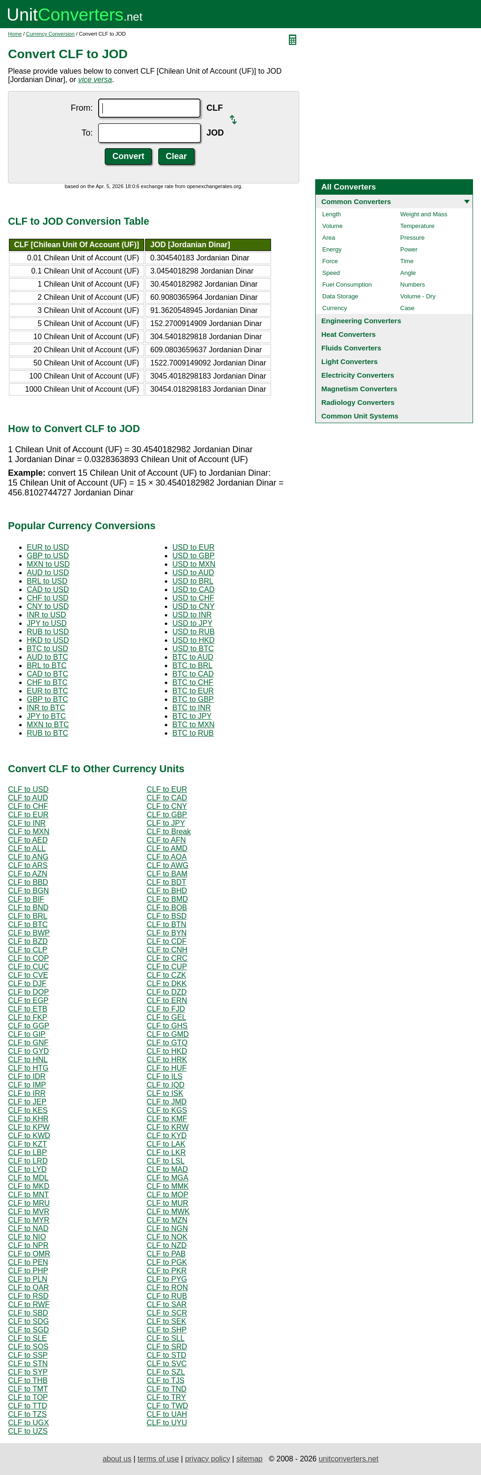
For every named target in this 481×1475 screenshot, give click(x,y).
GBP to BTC (47, 699)
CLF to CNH (167, 950)
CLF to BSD (166, 916)
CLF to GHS (167, 1026)
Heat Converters (348, 334)
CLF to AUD (28, 798)
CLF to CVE (28, 975)
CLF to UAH (167, 1414)
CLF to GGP (28, 1026)
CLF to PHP (28, 1271)
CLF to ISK (165, 1093)
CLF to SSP (27, 1355)
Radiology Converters (358, 402)
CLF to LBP (27, 1152)
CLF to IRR (27, 1093)
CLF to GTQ (167, 1043)
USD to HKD (193, 640)
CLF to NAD (28, 1228)
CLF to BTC (27, 924)
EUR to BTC (47, 691)
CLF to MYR (28, 1220)
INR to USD (46, 615)
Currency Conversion (50, 34)
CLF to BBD (28, 882)
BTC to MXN (193, 725)
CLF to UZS (27, 1431)
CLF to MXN (28, 832)
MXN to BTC (48, 725)
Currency (334, 308)
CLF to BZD (27, 941)
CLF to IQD (166, 1085)
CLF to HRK (167, 1060)
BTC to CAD (193, 674)
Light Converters (349, 361)
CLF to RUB (167, 1296)
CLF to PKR (166, 1271)
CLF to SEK (166, 1321)
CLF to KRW (168, 1127)
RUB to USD (48, 632)
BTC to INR (191, 708)
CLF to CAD (167, 798)
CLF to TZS (27, 1414)
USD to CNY (193, 606)
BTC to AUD (192, 657)
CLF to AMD (167, 848)
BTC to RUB (193, 733)
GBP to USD (48, 556)
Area (328, 237)
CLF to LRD (27, 1161)
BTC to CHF (192, 682)
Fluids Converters (351, 348)
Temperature (417, 225)
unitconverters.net (348, 1459)
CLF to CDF (166, 941)
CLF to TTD (27, 1406)
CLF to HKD (167, 1051)
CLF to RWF (29, 1304)
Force (330, 261)
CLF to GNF (28, 1043)
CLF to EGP (28, 1000)
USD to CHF (193, 598)
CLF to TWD (167, 1406)
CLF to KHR (28, 1119)
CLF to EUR (167, 789)
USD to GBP (193, 556)
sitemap (249, 1459)
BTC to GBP (193, 699)
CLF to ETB (27, 1009)
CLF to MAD (167, 1169)
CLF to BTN (166, 924)
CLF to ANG (28, 857)
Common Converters (356, 201)
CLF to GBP (167, 815)
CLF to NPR (28, 1245)
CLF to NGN (167, 1228)
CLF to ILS (164, 1076)
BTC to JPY (192, 716)
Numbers (412, 284)
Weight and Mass (423, 214)
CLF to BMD (167, 899)
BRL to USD (47, 581)
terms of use (158, 1459)
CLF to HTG (28, 1068)
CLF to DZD (166, 992)
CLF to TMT (28, 1389)
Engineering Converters (361, 321)
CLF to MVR (28, 1212)
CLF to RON (167, 1288)
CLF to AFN (166, 840)
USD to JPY (192, 623)
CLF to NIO (27, 1237)
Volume (332, 225)
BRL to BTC (47, 665)
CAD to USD (48, 589)
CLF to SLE (27, 1338)
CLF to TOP (28, 1397)
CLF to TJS (166, 1380)
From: (81, 108)
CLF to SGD (28, 1330)
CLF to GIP (27, 1034)
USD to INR (192, 615)
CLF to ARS (27, 865)
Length (331, 214)
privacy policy (207, 1459)
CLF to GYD (28, 1051)
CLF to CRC (167, 958)
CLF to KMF (167, 1119)
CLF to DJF (27, 984)
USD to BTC (193, 649)
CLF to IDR (27, 1076)
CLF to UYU (167, 1423)
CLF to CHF (28, 806)
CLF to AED (27, 840)
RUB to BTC (47, 733)
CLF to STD (166, 1355)
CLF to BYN (166, 933)
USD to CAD (193, 589)
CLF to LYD (27, 1169)
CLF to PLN (27, 1279)
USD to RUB (193, 632)
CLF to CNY (167, 806)
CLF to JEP (27, 1102)
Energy (331, 249)
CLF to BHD (167, 891)
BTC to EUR (193, 691)
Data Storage (340, 296)
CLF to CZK (166, 975)
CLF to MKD (28, 1186)
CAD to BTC (47, 674)
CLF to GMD (168, 1034)
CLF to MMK (168, 1186)
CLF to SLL (166, 1338)
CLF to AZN (27, 874)
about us (116, 1459)
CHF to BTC (47, 682)
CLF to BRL (27, 916)
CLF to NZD (166, 1245)
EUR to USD (48, 547)
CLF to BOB (167, 908)
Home (15, 34)
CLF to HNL (27, 1060)
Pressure (412, 237)
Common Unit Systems (359, 416)
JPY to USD (47, 623)
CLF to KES (27, 1110)
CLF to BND (28, 908)
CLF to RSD (28, 1296)
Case (407, 308)
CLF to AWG (167, 865)
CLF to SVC (166, 1364)
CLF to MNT (28, 1195)
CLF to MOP (167, 1195)
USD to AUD (193, 573)
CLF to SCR (167, 1313)
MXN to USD (48, 564)
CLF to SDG (28, 1321)
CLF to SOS (28, 1347)
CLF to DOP (28, 992)
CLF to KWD (29, 1136)
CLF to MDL (28, 1178)
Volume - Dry (417, 296)
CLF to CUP (167, 967)
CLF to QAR (28, 1288)
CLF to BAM (167, 874)
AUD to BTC (47, 657)
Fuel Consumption (347, 284)
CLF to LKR (166, 1152)
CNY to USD (48, 606)
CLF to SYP (27, 1372)
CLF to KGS (167, 1110)
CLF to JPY (166, 823)
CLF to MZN (167, 1220)
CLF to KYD (166, 1136)
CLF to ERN (167, 1000)
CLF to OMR (29, 1254)
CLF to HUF (166, 1068)
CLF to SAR (166, 1304)
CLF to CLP (27, 950)
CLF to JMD (166, 1102)
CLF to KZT (27, 1144)
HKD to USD (48, 640)
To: (87, 132)
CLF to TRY (166, 1397)
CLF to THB (27, 1380)
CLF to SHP (166, 1330)
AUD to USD (48, 573)
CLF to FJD (166, 1009)
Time (406, 261)
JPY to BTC (46, 716)
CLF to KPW (29, 1127)
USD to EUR (193, 547)
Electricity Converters (357, 375)
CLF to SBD (28, 1313)
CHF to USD (48, 598)
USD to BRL (192, 581)
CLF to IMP (27, 1085)
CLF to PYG (167, 1279)
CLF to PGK (167, 1262)
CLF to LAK (166, 1144)
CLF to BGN (28, 891)
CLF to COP (28, 958)
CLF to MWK (168, 1212)
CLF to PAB (166, 1254)
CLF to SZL (166, 1372)
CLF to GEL (166, 1017)
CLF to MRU (29, 1203)
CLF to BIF (26, 899)
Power (409, 249)
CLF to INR (27, 823)
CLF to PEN (28, 1262)
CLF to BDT (166, 882)
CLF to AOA (166, 857)
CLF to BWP (29, 933)
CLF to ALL (27, 848)
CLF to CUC (28, 967)
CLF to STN (27, 1364)
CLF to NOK (167, 1237)
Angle (408, 272)
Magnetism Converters (359, 389)
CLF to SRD (167, 1347)
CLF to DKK (166, 984)
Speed (331, 272)
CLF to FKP (27, 1017)
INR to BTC (46, 708)
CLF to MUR (167, 1203)
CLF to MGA (167, 1178)
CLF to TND (166, 1389)
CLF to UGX (28, 1423)
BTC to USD (47, 649)
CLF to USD (28, 789)
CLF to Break (169, 832)
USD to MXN (194, 564)
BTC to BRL (192, 665)
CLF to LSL (166, 1161)
